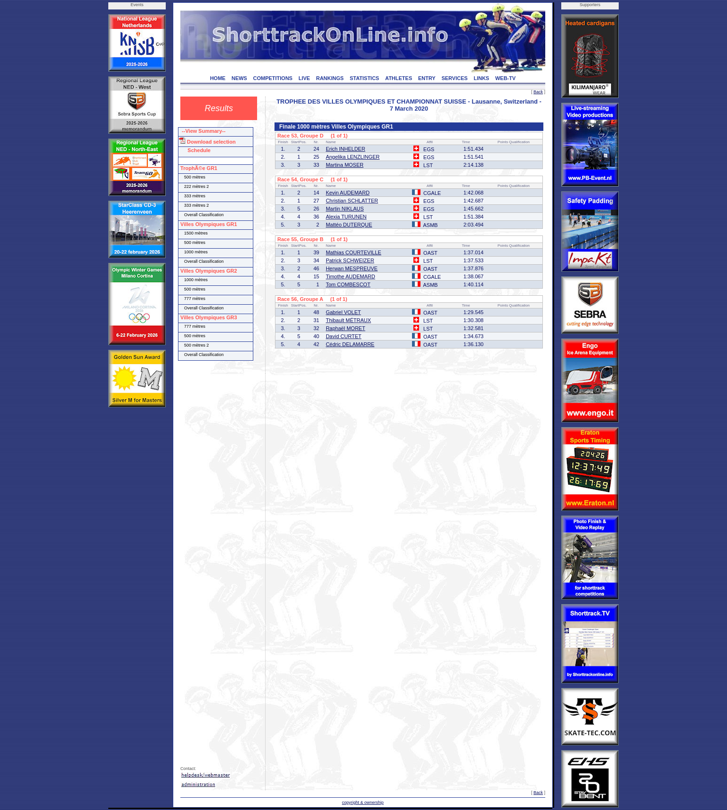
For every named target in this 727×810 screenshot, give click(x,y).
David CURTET (344, 336)
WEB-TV (505, 78)
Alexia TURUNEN (346, 216)
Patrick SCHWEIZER (350, 260)
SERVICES (455, 78)
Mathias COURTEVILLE (353, 252)
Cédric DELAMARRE (350, 344)
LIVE (304, 78)
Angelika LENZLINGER (353, 157)
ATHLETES (398, 78)
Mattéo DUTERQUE (349, 224)
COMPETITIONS (272, 78)
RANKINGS (330, 78)
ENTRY (427, 78)
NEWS (239, 78)
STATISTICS (365, 78)
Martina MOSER (345, 165)
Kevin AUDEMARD (348, 192)
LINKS (481, 78)
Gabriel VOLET (343, 312)
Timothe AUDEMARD (350, 276)
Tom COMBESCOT (348, 284)
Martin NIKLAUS (345, 208)
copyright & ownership (363, 802)
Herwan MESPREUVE (352, 268)
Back (538, 91)
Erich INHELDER (345, 149)
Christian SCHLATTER (352, 200)
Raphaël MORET (345, 328)
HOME (218, 78)
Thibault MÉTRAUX (348, 320)
